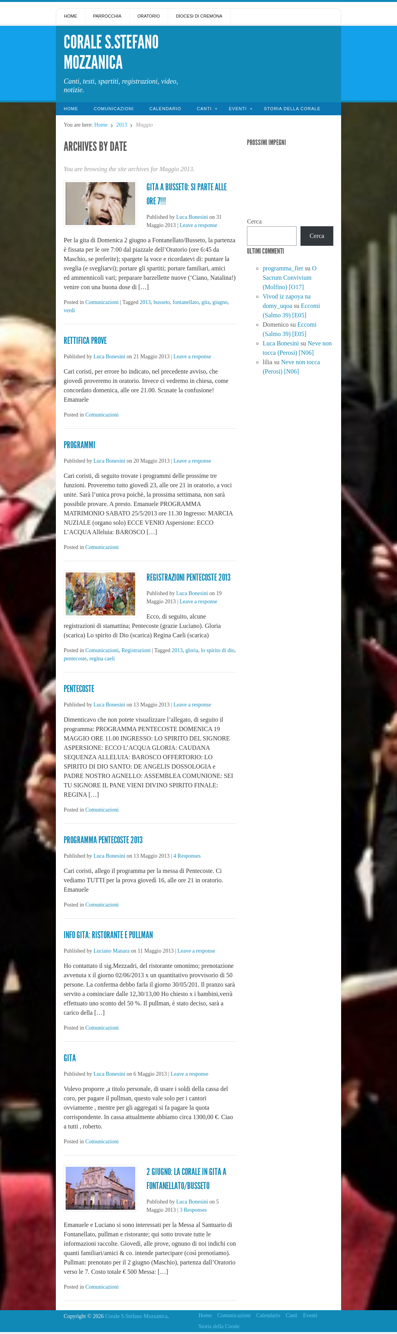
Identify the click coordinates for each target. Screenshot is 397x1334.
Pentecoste (79, 688)
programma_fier (283, 268)
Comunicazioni (114, 108)
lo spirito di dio (217, 650)
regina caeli (102, 659)
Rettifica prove (85, 340)
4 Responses (187, 856)
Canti (204, 108)
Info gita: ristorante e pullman (108, 935)
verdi (69, 310)
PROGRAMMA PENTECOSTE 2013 (103, 840)
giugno (220, 302)
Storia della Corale (292, 108)
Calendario (165, 108)
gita (206, 302)
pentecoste (75, 659)
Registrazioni (136, 650)
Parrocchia (107, 16)
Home (70, 16)
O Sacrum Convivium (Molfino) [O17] (290, 277)
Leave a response (198, 225)
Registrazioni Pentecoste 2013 (189, 577)
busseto (162, 302)
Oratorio (149, 16)
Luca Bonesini (192, 217)
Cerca (254, 221)
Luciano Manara (111, 951)
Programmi (79, 445)
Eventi (238, 108)
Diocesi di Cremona (199, 16)
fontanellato (186, 302)
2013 (121, 125)
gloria (191, 650)
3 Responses (193, 1210)
